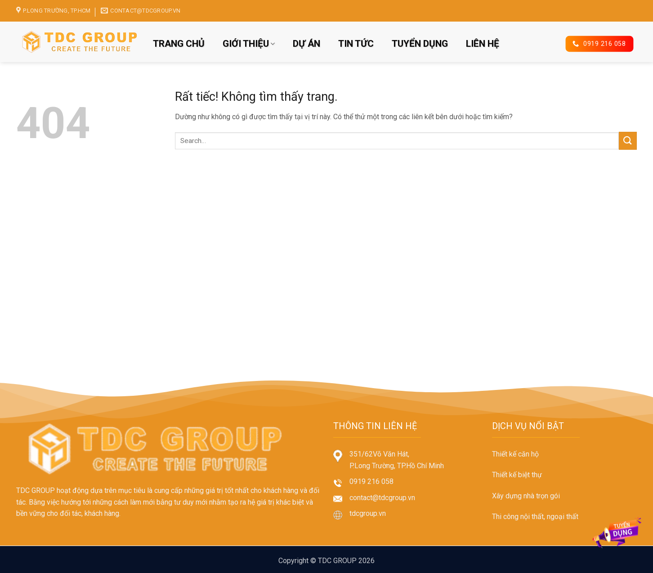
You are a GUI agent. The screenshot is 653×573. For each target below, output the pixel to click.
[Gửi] (628, 140)
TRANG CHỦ (179, 43)
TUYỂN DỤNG (420, 43)
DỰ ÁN (306, 43)
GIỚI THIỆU (249, 43)
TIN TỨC (356, 43)
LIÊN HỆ (482, 43)
